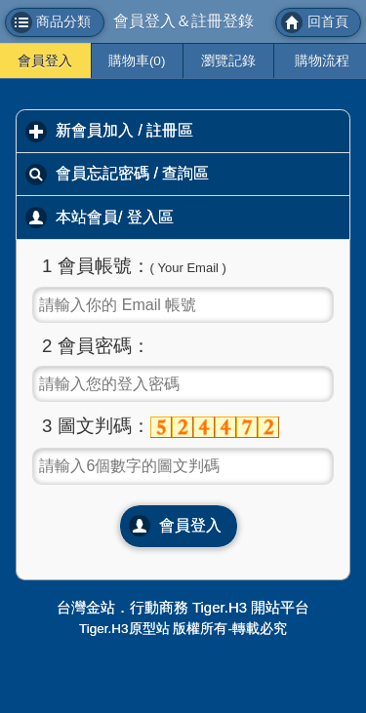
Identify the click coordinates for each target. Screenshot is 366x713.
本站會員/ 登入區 (201, 216)
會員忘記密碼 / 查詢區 (203, 172)
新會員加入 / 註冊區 (203, 130)
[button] (54, 22)
